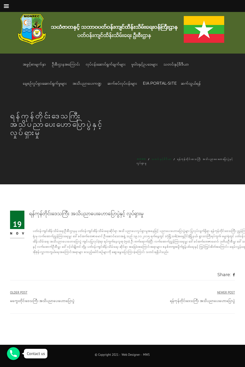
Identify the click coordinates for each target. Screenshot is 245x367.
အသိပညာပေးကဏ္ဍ (86, 83)
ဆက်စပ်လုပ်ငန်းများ (122, 83)
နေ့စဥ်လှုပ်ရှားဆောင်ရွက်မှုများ (45, 83)
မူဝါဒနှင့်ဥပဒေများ (144, 64)
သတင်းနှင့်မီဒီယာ (176, 64)
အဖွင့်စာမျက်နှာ (34, 64)
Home (141, 159)
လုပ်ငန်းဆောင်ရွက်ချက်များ (105, 64)
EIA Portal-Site (160, 83)
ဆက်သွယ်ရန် (191, 83)
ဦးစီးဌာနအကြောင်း (66, 64)
